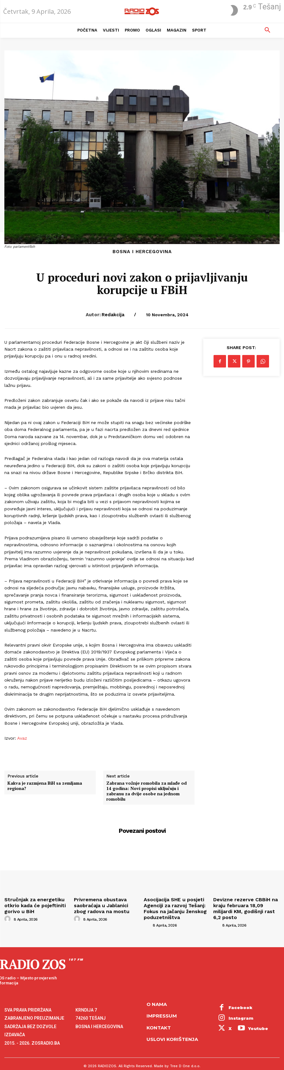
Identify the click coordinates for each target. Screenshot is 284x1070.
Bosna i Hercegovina (142, 251)
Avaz (21, 738)
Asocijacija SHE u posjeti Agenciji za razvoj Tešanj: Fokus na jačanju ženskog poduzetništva (177, 906)
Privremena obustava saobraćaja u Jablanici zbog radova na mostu (102, 904)
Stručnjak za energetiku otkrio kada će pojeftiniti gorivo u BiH (35, 901)
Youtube (234, 1010)
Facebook (236, 996)
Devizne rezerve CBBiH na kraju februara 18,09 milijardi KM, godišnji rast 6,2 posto (245, 904)
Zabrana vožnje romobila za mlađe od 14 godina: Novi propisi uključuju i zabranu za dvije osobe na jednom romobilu (146, 791)
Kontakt (159, 1019)
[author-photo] (8, 911)
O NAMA (157, 995)
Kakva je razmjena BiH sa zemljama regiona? (44, 786)
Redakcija (113, 315)
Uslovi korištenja (172, 1030)
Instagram (236, 1003)
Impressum (162, 1007)
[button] (267, 30)
